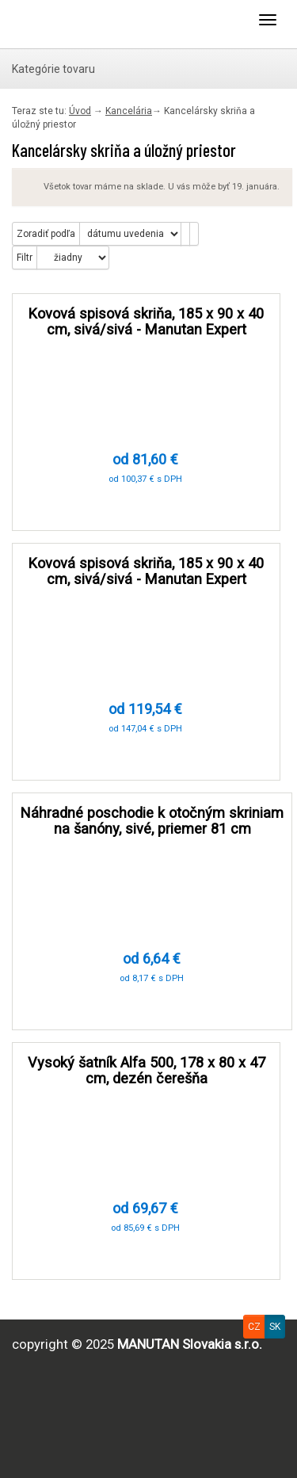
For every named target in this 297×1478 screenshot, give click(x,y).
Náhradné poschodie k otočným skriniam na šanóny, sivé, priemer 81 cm (152, 820)
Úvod (80, 110)
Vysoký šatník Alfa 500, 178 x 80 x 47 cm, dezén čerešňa (146, 1070)
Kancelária (128, 110)
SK (274, 1326)
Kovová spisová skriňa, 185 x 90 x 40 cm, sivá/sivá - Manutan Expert (146, 321)
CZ (254, 1326)
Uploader (75, 24)
